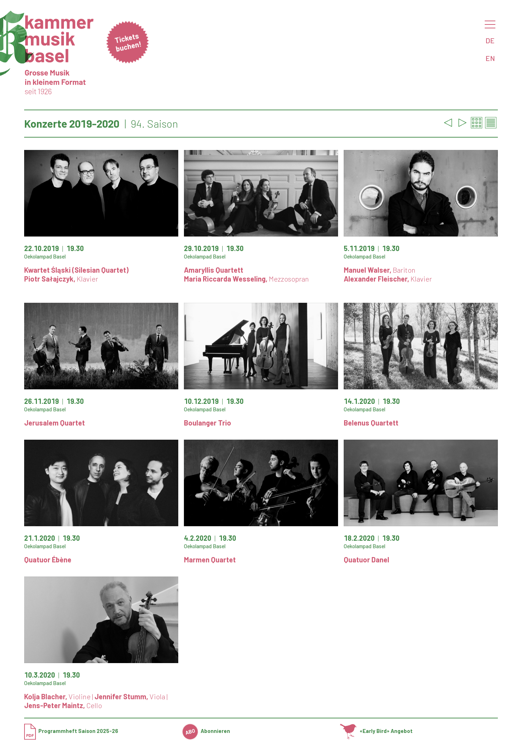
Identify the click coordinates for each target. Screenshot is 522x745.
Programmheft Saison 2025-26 (71, 731)
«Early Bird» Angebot (376, 731)
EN (490, 58)
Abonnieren (206, 731)
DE (490, 40)
